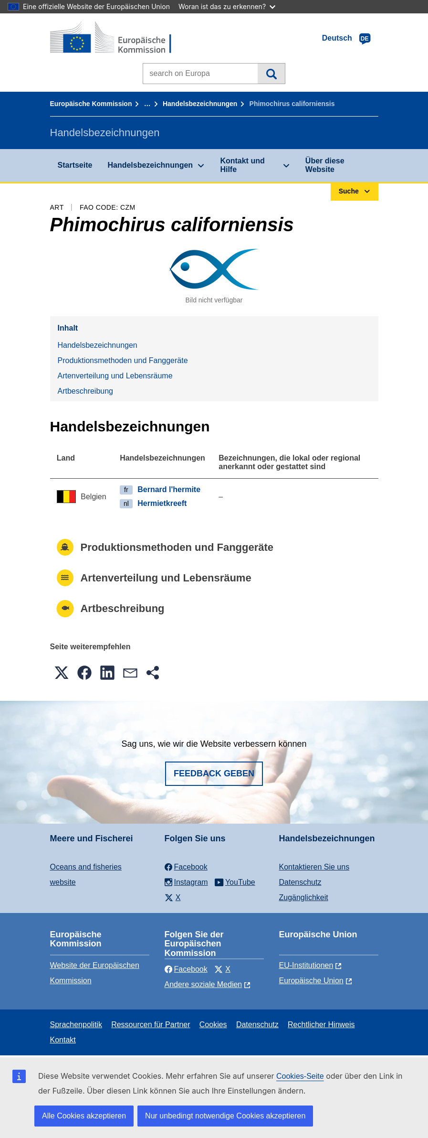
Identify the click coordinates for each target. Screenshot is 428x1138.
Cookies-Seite (300, 1076)
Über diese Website (324, 165)
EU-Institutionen (306, 965)
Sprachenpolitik (76, 1024)
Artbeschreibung (86, 391)
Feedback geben (214, 773)
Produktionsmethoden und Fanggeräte (123, 360)
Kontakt (63, 1040)
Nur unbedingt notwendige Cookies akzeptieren (225, 1116)
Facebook (186, 969)
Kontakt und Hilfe (242, 165)
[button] (61, 672)
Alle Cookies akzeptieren (84, 1116)
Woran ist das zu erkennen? (226, 6)
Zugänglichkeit (303, 897)
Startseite (75, 165)
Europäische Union (311, 981)
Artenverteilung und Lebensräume (115, 376)
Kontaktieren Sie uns (314, 867)
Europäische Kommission (91, 103)
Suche (271, 74)
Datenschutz (300, 882)
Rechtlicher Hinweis (321, 1024)
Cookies (213, 1024)
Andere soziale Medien (203, 984)
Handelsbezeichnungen (200, 103)
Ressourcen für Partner (150, 1024)
